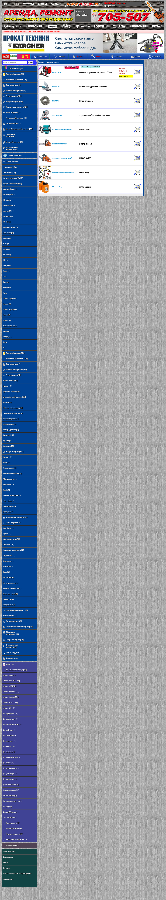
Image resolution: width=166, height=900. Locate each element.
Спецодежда (7, 266)
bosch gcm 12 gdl (57, 115)
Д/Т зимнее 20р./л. (57, 187)
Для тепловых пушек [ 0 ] (10, 785)
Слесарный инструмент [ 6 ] (13, 142)
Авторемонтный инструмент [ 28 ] (15, 80)
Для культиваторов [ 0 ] (10, 774)
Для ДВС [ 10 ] (7, 806)
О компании (40, 57)
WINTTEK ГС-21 (56, 72)
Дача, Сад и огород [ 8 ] (11, 85)
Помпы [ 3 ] (6, 572)
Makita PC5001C (56, 87)
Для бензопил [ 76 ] (9, 746)
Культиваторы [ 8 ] (8, 561)
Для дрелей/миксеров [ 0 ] (11, 812)
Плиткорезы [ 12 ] (8, 435)
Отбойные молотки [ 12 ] (10, 479)
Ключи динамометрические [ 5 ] (13, 413)
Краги (4, 276)
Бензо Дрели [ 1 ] (8, 528)
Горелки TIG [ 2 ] (8, 216)
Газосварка (6, 244)
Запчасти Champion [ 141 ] (11, 692)
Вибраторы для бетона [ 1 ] (11, 539)
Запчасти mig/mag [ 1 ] (10, 309)
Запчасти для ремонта (9, 298)
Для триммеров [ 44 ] (9, 741)
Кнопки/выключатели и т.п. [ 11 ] (13, 801)
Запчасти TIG (7, 320)
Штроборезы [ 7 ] (8, 512)
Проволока (6, 331)
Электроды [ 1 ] (7, 337)
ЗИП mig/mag (7, 200)
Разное (5, 293)
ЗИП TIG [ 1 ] (6, 222)
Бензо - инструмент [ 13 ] (12, 112)
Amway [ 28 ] (8, 664)
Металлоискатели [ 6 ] (9, 616)
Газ (4, 348)
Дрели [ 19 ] (6, 462)
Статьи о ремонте (8, 879)
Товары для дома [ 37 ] (11, 823)
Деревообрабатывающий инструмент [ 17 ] (17, 129)
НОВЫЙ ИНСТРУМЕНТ (12, 155)
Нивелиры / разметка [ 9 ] (11, 430)
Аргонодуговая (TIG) (9, 205)
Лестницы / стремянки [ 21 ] (11, 419)
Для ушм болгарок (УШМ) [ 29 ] (12, 724)
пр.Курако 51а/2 (110, 5)
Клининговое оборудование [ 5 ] (14, 90)
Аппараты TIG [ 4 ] (8, 211)
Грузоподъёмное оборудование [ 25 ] (14, 397)
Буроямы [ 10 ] (7, 386)
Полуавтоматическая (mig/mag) (12, 183)
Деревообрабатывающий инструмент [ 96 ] (18, 627)
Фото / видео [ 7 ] (8, 446)
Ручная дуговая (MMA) (10, 167)
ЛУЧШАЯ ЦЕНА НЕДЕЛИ (13, 68)
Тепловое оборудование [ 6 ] (13, 74)
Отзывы (135, 57)
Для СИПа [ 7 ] (7, 402)
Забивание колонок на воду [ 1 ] (13, 408)
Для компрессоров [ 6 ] (10, 735)
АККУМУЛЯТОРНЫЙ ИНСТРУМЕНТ (62, 130)
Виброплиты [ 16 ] (8, 545)
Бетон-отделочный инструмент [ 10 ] (10, 148)
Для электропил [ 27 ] (9, 752)
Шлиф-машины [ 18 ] (9, 506)
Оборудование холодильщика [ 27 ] (11, 633)
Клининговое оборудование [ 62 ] (15, 369)
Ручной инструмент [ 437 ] (12, 375)
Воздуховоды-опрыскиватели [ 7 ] (13, 550)
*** (3, 884)
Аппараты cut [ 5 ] (8, 233)
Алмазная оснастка (10, 658)
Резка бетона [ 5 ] (8, 577)
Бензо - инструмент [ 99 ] (12, 523)
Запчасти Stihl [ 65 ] (9, 708)
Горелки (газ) (7, 255)
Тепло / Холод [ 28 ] (9, 501)
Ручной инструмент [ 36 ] (12, 96)
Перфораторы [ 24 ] (9, 484)
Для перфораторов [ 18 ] (10, 719)
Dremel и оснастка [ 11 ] (10, 380)
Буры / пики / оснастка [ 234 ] (12, 391)
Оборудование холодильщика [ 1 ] (10, 135)
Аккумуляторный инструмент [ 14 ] (15, 107)
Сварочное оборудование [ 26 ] (12, 495)
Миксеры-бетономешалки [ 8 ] (12, 473)
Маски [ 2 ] (6, 271)
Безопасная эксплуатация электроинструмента (17, 873)
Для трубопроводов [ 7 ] (12, 123)
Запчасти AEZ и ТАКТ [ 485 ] (11, 681)
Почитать (5, 862)
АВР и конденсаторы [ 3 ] (10, 817)
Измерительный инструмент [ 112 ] (15, 610)
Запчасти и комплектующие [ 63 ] (15, 670)
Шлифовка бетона (8, 599)
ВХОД (160, 2)
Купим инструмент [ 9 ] (11, 845)
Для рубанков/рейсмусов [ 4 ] (12, 757)
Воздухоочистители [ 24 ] (12, 828)
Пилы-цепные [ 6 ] (8, 566)
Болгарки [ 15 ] (7, 457)
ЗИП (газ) (5, 260)
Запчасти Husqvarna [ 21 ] (10, 697)
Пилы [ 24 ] (6, 490)
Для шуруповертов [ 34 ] (10, 713)
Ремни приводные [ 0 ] (10, 796)
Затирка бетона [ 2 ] (9, 555)
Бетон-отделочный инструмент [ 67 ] (10, 646)
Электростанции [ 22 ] (9, 605)
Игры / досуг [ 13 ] (8, 441)
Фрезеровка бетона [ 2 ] (10, 594)
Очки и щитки (7, 287)
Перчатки (6, 282)
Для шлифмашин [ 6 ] (9, 730)
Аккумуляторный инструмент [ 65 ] (15, 517)
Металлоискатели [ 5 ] (9, 424)
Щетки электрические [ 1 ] (11, 790)
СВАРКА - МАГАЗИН (10, 162)
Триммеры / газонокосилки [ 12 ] (13, 588)
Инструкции (6, 868)
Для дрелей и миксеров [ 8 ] (11, 768)
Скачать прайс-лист (9, 852)
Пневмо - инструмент (11, 653)
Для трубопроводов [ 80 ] (12, 621)
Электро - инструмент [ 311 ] (13, 452)
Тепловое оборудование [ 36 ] (13, 353)
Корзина (59, 57)
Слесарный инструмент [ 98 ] (13, 640)
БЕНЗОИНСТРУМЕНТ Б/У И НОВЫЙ (62, 158)
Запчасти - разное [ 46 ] (10, 675)
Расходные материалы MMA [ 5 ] (13, 178)
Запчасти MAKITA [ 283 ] (10, 703)
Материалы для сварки (10, 326)
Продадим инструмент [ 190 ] (13, 834)
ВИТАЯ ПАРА (55, 101)
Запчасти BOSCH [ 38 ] (9, 686)
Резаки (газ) (6, 249)
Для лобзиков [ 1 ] (8, 763)
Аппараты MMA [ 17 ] (9, 173)
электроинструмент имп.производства (63, 172)
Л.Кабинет (154, 57)
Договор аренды (8, 857)
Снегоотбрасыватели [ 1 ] (10, 583)
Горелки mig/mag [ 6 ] (9, 194)
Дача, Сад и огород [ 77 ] (12, 364)
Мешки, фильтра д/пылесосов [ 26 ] (15, 839)
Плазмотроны (7, 238)
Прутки (5, 342)
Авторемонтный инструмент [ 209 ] (15, 359)
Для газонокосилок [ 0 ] (10, 779)
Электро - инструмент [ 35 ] (13, 101)
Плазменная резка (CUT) (10, 227)
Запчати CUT (6, 315)
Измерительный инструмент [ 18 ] (15, 118)
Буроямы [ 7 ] (7, 534)
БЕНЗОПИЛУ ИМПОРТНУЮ (59, 144)
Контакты (116, 57)
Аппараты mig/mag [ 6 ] (10, 189)
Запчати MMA (7, 304)
